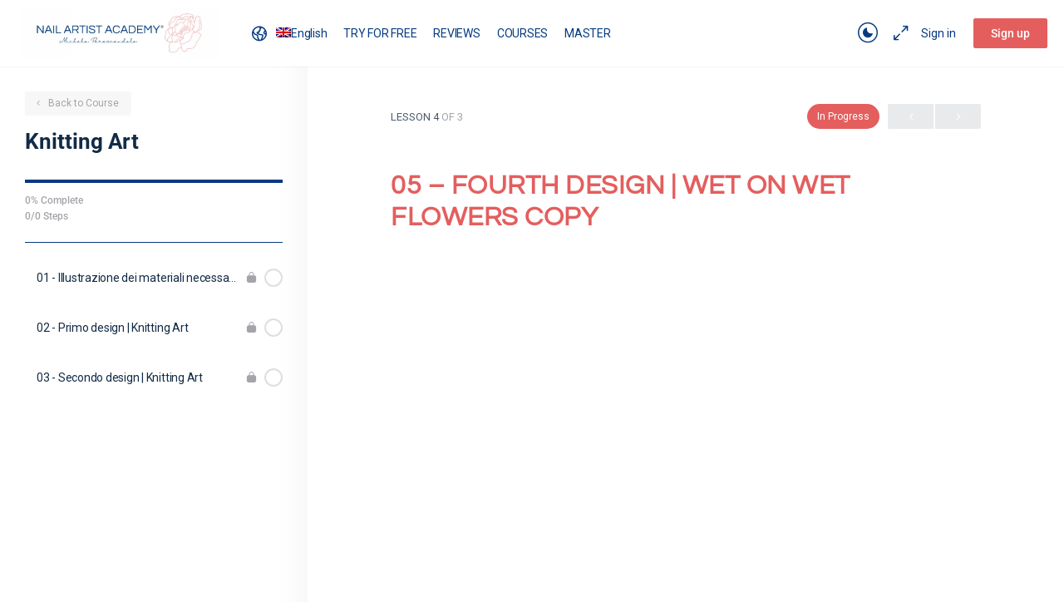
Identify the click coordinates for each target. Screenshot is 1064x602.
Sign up (1010, 33)
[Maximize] (897, 33)
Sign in (938, 33)
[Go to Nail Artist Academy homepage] (120, 31)
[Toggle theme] (867, 33)
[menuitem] (288, 33)
